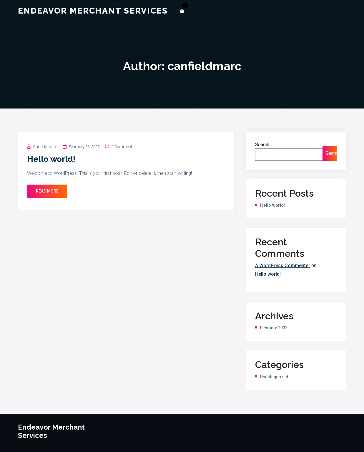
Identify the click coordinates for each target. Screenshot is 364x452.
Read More (47, 191)
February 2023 (273, 328)
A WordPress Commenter (282, 265)
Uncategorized (274, 376)
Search (262, 144)
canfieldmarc (45, 147)
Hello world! (51, 159)
